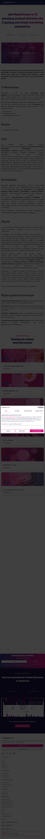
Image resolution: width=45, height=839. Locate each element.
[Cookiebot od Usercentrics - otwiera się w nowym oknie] (38, 407)
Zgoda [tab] (6, 410)
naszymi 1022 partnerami (10, 416)
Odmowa (8, 430)
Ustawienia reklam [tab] (28, 410)
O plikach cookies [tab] (39, 410)
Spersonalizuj (22, 430)
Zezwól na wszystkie (36, 430)
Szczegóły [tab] (17, 410)
